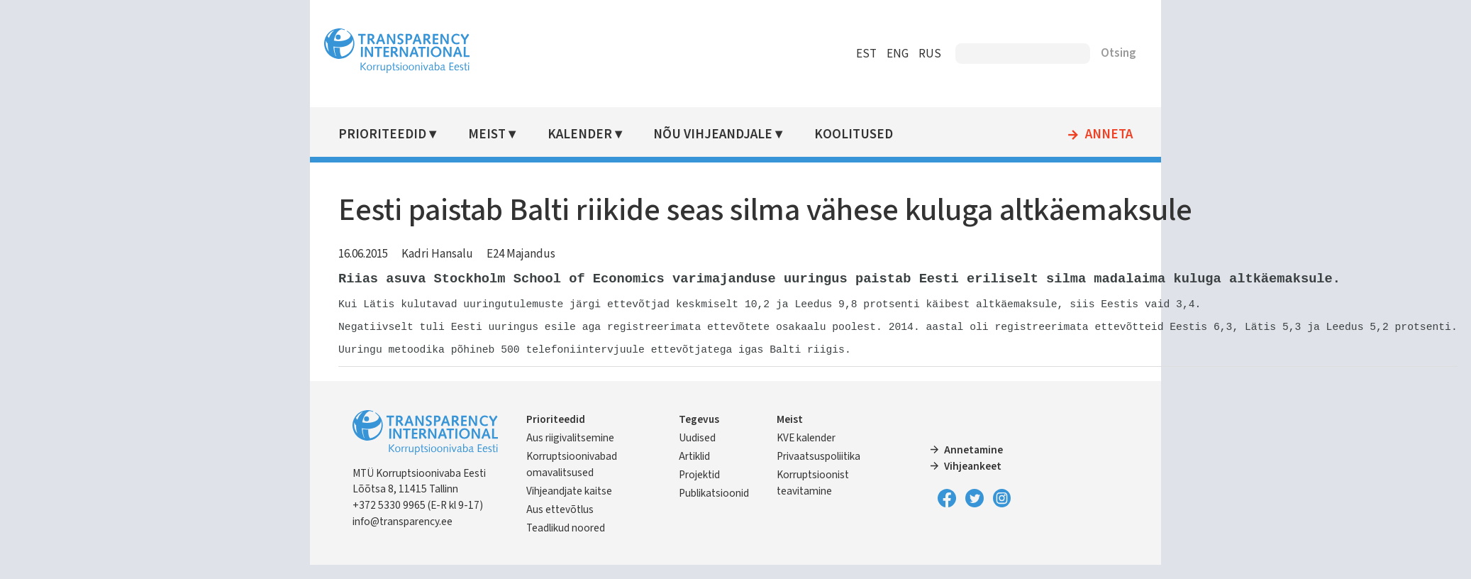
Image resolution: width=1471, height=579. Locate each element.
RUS (929, 54)
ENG (898, 54)
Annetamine (973, 464)
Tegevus (699, 433)
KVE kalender (806, 452)
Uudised (697, 452)
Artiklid (694, 470)
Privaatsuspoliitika (818, 470)
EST (866, 54)
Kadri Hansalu (437, 254)
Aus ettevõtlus (560, 524)
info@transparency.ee (403, 536)
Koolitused (853, 134)
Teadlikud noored (565, 542)
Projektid (699, 489)
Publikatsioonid (714, 507)
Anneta (1109, 135)
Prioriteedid (382, 134)
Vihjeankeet (972, 480)
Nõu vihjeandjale (712, 134)
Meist (487, 134)
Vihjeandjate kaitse (569, 505)
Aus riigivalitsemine (570, 452)
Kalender (580, 134)
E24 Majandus (521, 254)
